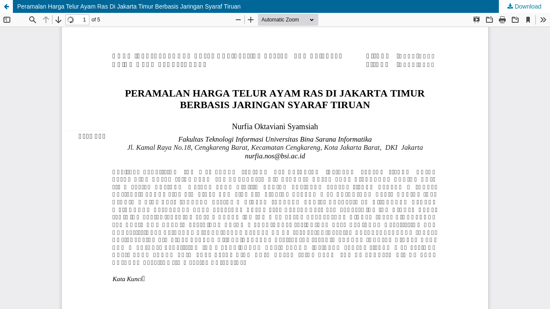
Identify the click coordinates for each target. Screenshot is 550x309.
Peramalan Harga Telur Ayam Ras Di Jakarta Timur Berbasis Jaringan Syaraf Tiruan (129, 6)
